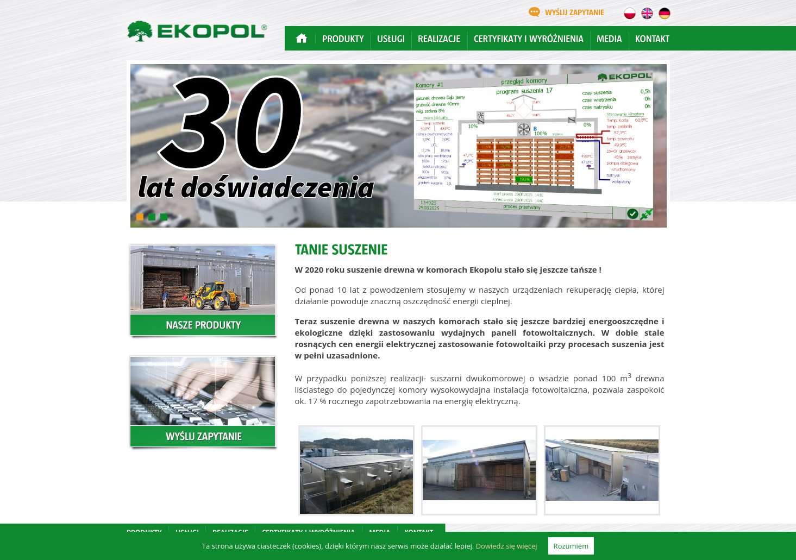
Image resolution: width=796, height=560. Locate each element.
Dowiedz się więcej (506, 546)
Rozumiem (571, 546)
